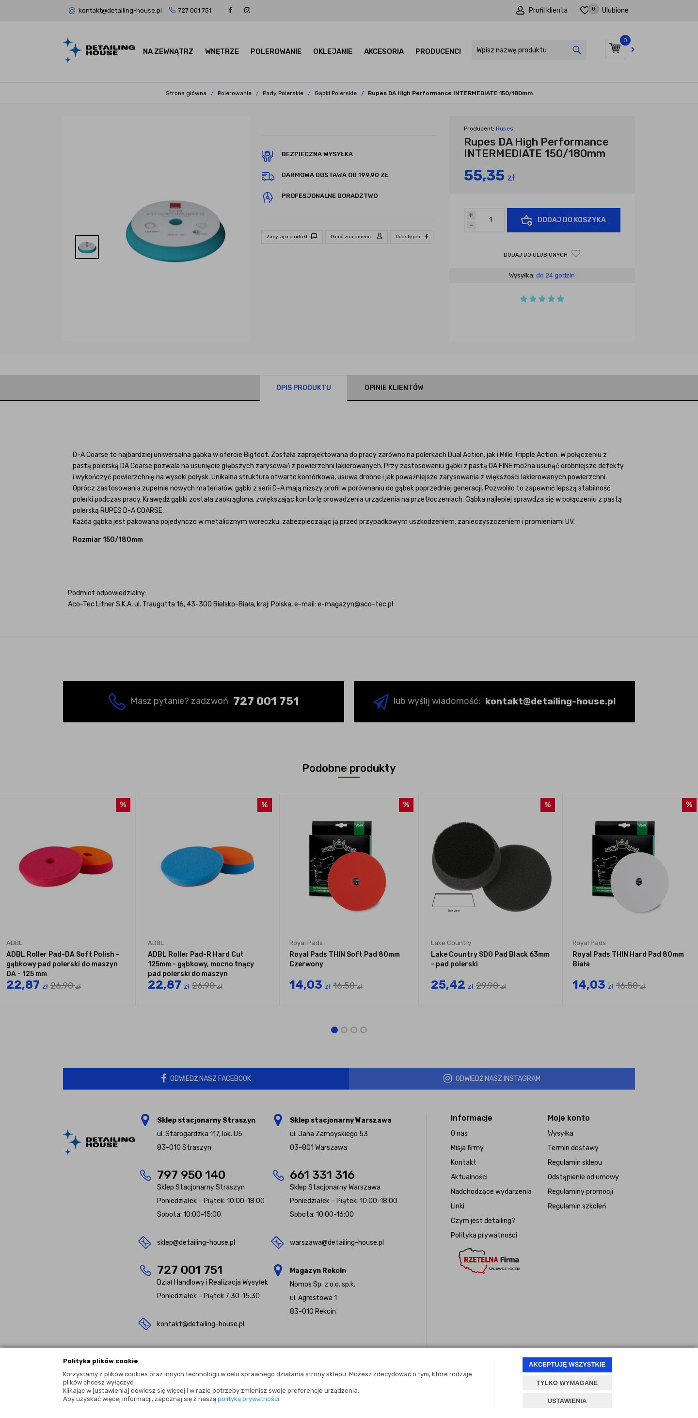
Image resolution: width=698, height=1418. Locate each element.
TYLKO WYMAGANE (567, 1382)
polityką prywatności (248, 1398)
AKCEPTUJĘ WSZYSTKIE (567, 1364)
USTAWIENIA (567, 1400)
